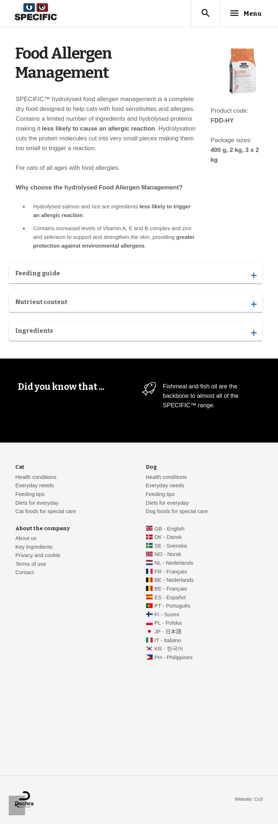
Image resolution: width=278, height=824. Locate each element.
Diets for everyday (37, 503)
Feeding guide (136, 275)
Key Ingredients (34, 547)
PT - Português (172, 606)
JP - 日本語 (167, 632)
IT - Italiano (167, 641)
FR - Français (170, 572)
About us (25, 538)
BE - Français (170, 589)
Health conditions (35, 477)
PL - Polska (168, 623)
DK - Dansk (168, 537)
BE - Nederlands (174, 580)
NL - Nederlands (173, 563)
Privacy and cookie (37, 556)
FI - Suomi (166, 615)
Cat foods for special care (45, 512)
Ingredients (136, 332)
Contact (24, 573)
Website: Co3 (249, 799)
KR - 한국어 (168, 649)
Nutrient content (136, 304)
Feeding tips (29, 494)
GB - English (169, 529)
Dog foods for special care (177, 512)
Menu (244, 13)
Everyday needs (34, 486)
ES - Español (170, 598)
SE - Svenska (170, 546)
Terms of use (30, 564)
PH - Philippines (173, 658)
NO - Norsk (167, 554)
